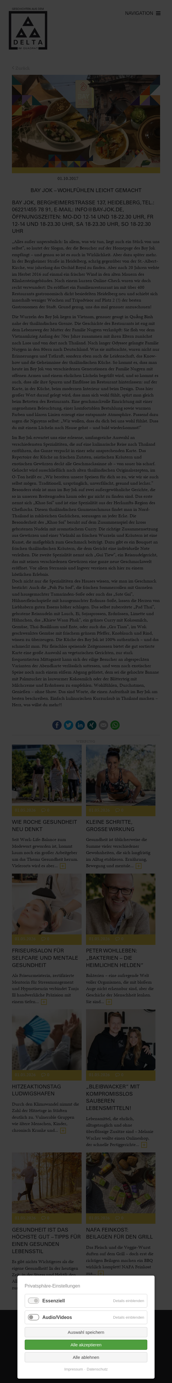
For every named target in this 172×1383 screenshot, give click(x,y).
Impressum (73, 1369)
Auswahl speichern (86, 1332)
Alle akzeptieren (86, 1344)
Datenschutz (97, 1369)
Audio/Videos (57, 1317)
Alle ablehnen (86, 1357)
